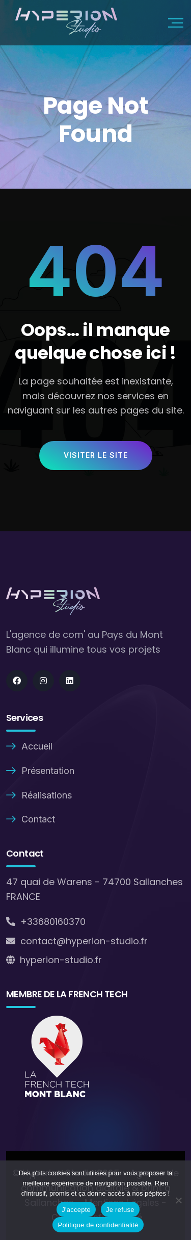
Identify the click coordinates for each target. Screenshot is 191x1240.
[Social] (17, 680)
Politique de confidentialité (98, 1225)
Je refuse (120, 1209)
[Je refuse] (178, 1200)
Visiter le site (96, 455)
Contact (38, 819)
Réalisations (46, 795)
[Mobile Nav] (175, 23)
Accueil (36, 746)
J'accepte (76, 1209)
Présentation (47, 770)
